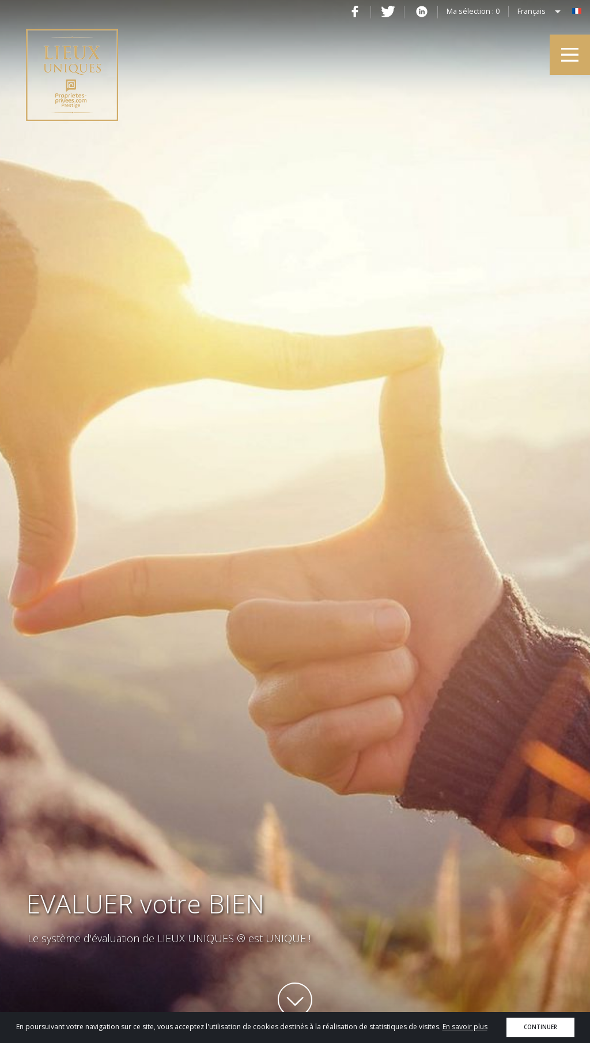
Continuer (540, 1027)
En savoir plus (464, 1026)
